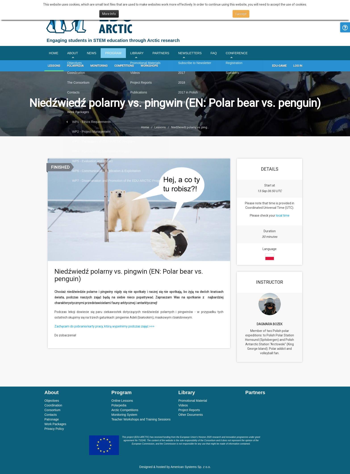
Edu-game (279, 65)
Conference (237, 53)
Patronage (51, 419)
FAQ (213, 53)
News (91, 53)
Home (53, 53)
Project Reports (189, 410)
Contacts (50, 414)
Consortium (52, 410)
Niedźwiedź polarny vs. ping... (190, 127)
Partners (160, 53)
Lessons (54, 65)
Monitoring (99, 65)
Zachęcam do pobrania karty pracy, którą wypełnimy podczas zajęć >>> (104, 326)
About (72, 53)
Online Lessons (122, 400)
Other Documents (190, 414)
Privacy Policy (54, 429)
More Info (109, 14)
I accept (240, 14)
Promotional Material (192, 400)
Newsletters (190, 53)
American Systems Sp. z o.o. (191, 467)
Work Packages (55, 424)
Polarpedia (75, 65)
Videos (183, 405)
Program (113, 53)
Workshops (149, 65)
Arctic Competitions (124, 410)
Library (137, 53)
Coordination (53, 405)
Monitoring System (124, 414)
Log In (297, 65)
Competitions (124, 65)
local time (283, 215)
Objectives (51, 400)
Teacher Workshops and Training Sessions (141, 419)
